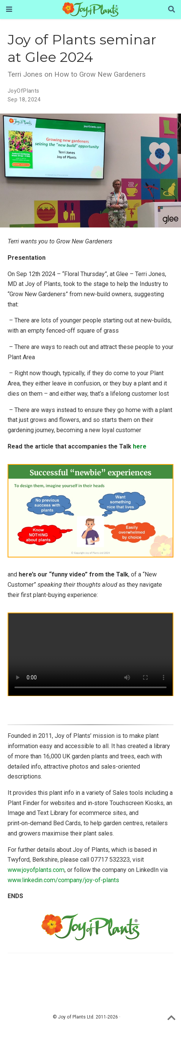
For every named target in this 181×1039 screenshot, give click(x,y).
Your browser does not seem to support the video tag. (90, 654)
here (139, 446)
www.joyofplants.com (36, 869)
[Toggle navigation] (9, 9)
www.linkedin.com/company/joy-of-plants (63, 880)
